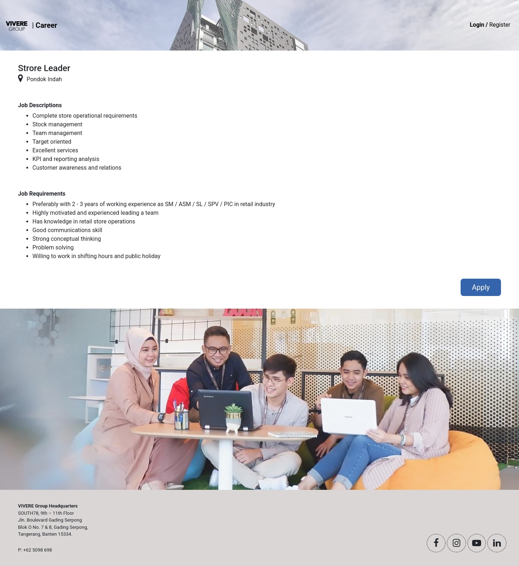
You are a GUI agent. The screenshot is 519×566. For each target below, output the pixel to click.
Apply (481, 287)
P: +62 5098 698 (35, 550)
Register (490, 24)
